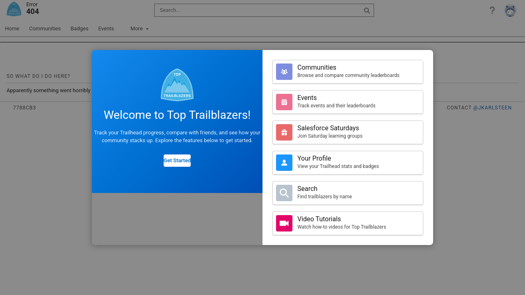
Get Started (177, 160)
